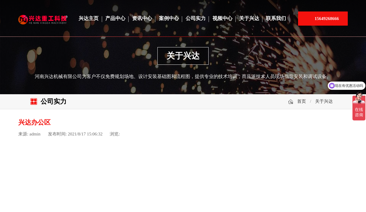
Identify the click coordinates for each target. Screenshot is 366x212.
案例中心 (169, 18)
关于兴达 (249, 18)
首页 (301, 101)
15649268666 (327, 18)
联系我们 (276, 18)
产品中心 (115, 18)
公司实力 (196, 18)
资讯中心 (142, 18)
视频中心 (222, 18)
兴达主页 (89, 18)
